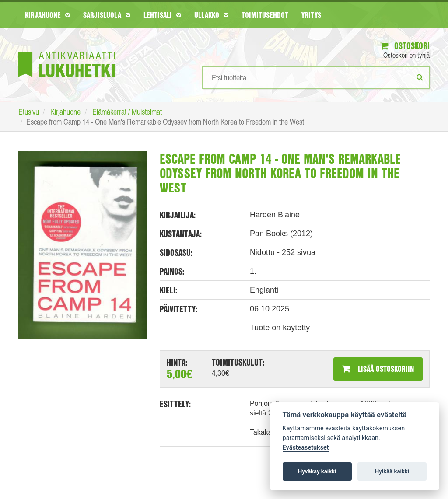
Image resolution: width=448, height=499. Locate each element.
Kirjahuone (47, 15)
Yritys (311, 15)
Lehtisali (162, 15)
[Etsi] (419, 77)
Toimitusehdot (265, 15)
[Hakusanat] (316, 77)
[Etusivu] (66, 51)
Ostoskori (405, 45)
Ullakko (211, 15)
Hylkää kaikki (392, 471)
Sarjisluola (106, 15)
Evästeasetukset (306, 447)
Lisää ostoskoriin (378, 368)
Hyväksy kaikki (317, 471)
